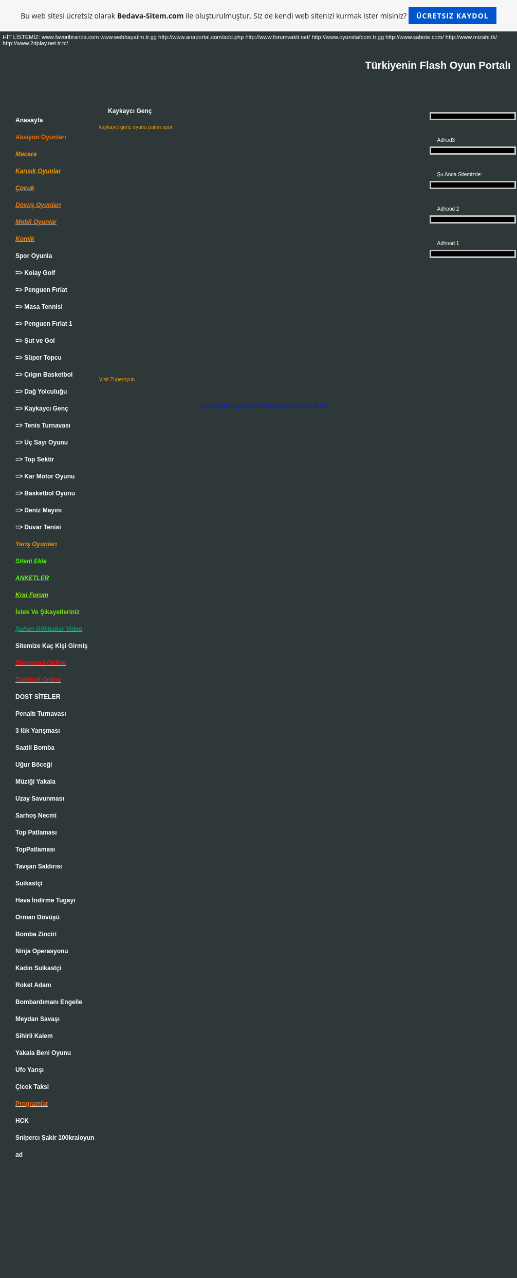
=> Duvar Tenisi (38, 527)
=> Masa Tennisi (39, 306)
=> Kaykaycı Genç (41, 408)
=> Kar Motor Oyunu (45, 476)
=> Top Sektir (34, 459)
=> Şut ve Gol (35, 340)
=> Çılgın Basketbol (43, 374)
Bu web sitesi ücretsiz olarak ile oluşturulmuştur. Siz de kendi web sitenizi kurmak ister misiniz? (258, 15)
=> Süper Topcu (38, 357)
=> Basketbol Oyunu (45, 493)
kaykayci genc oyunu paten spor (136, 127)
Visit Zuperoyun (117, 379)
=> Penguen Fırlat (41, 289)
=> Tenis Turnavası (42, 425)
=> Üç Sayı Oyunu (41, 442)
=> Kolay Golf (35, 272)
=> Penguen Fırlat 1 (43, 323)
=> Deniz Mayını (38, 510)
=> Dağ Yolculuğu (41, 391)
